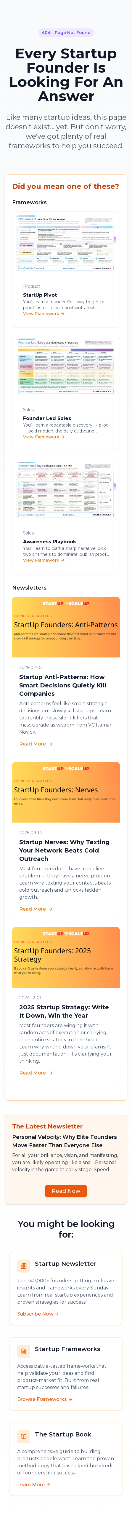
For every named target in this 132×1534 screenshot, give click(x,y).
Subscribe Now (38, 1314)
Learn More (34, 1484)
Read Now (66, 1191)
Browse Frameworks (45, 1399)
